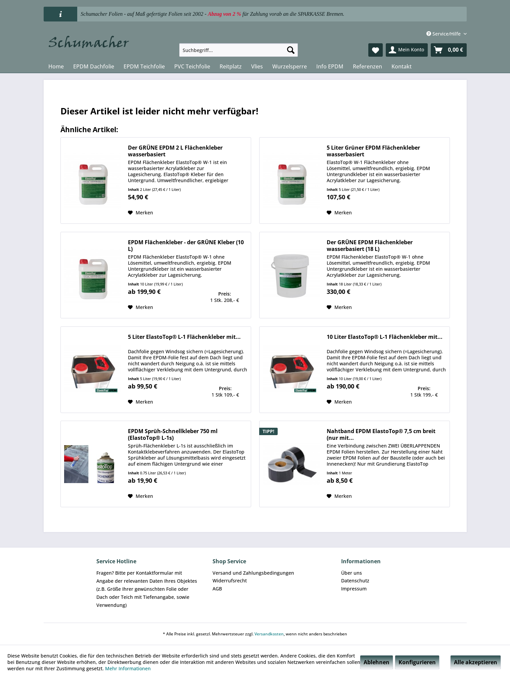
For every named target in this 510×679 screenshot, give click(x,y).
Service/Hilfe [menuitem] (444, 34)
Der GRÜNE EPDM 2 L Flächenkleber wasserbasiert (175, 151)
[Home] (56, 66)
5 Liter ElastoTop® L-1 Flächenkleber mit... (184, 337)
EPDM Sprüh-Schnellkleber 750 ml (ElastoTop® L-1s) (173, 434)
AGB (217, 588)
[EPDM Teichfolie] (144, 66)
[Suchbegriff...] (238, 50)
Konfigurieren (417, 662)
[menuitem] (238, 50)
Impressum (354, 588)
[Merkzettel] (375, 50)
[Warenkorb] (449, 50)
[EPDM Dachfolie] (93, 66)
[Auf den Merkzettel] (140, 213)
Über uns (351, 573)
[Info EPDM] (330, 66)
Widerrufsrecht (230, 580)
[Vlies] (257, 66)
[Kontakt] (401, 66)
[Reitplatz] (230, 66)
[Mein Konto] (407, 50)
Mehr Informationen (128, 668)
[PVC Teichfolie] (192, 66)
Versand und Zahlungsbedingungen (253, 573)
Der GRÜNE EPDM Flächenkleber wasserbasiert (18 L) (370, 245)
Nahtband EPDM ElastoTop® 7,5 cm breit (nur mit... (381, 434)
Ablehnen (376, 662)
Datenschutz (355, 580)
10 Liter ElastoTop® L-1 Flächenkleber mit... (385, 337)
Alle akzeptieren (475, 662)
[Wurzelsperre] (290, 66)
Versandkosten (269, 634)
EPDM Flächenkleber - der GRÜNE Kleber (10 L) (186, 245)
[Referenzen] (367, 66)
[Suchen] (291, 50)
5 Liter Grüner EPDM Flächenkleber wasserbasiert (373, 151)
